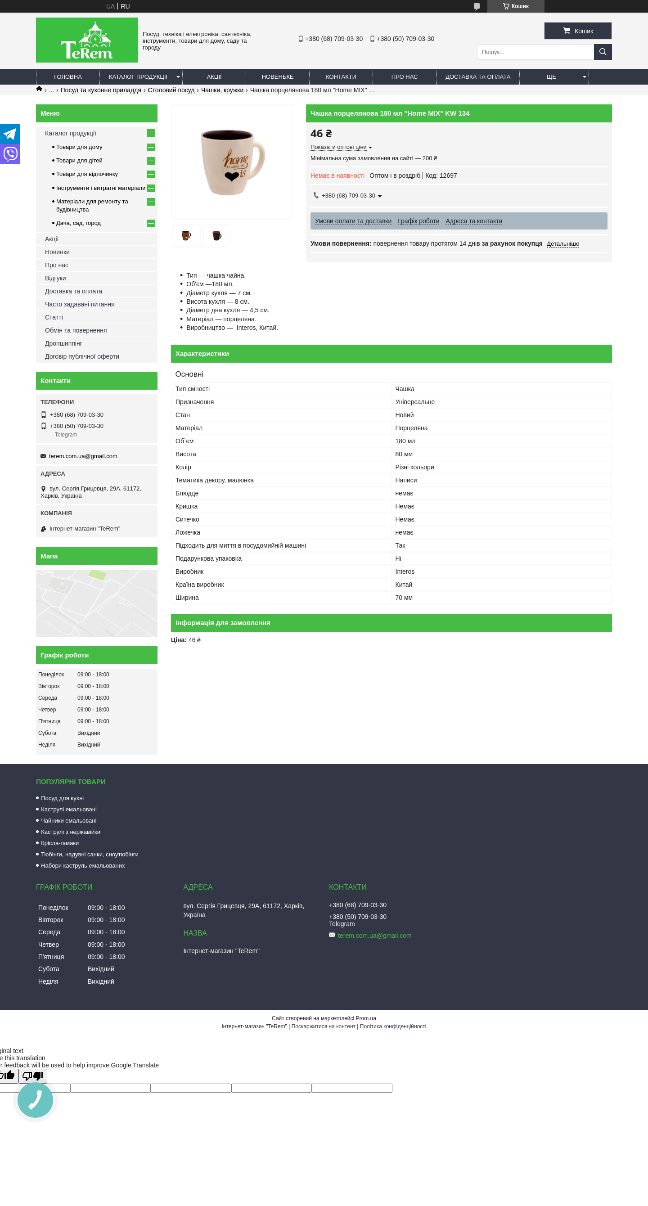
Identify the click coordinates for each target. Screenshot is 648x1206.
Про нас (405, 76)
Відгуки (55, 278)
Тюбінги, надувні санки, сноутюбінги (90, 854)
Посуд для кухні (62, 798)
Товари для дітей (79, 160)
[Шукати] (603, 52)
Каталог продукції (138, 76)
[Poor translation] (32, 1076)
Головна (68, 76)
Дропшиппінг (63, 343)
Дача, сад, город (78, 223)
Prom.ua (366, 1018)
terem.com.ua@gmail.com (83, 456)
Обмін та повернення (76, 330)
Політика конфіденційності (393, 1026)
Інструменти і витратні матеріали (100, 187)
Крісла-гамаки (60, 843)
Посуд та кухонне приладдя (101, 90)
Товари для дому (79, 147)
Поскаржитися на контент (324, 1026)
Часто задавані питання (80, 304)
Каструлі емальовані (69, 809)
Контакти (341, 76)
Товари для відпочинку (87, 174)
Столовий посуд (171, 90)
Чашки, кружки (222, 90)
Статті (54, 317)
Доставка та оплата (478, 76)
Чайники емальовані (68, 820)
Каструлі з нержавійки (70, 831)
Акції (214, 76)
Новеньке (278, 76)
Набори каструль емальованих (83, 865)
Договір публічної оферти (82, 356)
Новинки (57, 252)
